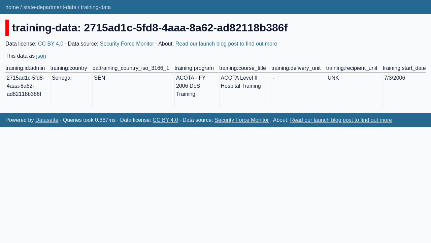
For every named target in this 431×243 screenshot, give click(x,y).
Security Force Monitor (127, 44)
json (41, 56)
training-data (96, 7)
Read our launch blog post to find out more (226, 44)
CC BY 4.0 (50, 44)
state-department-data (49, 7)
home (12, 7)
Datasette (46, 120)
